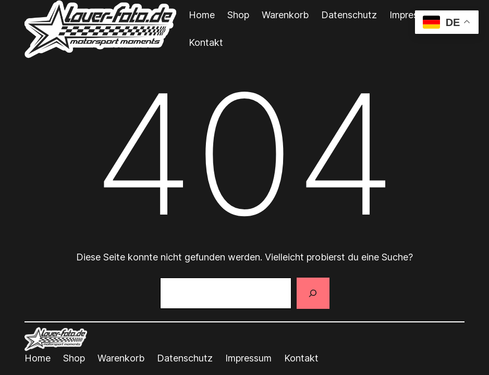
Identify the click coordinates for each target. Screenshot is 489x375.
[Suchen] (313, 293)
